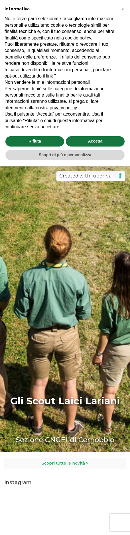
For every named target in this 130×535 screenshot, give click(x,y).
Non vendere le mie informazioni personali (47, 82)
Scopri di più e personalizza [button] (65, 154)
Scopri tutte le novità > (65, 463)
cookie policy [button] (78, 37)
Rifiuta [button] (35, 141)
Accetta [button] (95, 141)
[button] (122, 9)
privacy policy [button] (63, 107)
